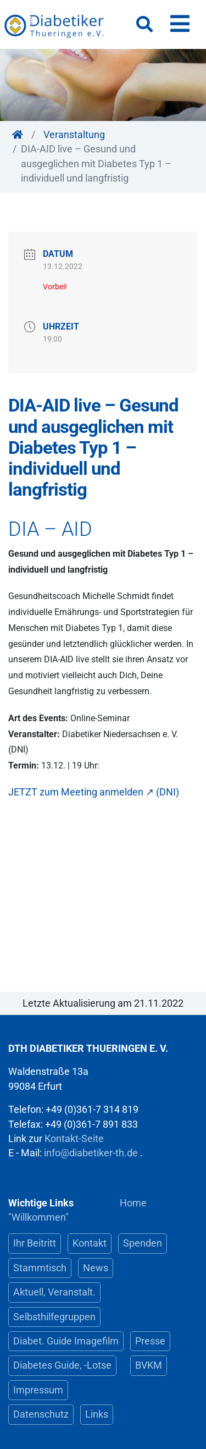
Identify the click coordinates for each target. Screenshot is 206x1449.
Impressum (38, 1390)
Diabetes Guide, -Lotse (62, 1365)
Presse (150, 1341)
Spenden (142, 1243)
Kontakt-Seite (74, 1138)
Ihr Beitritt (34, 1243)
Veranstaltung (74, 134)
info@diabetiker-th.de (91, 1153)
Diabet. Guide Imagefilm (66, 1341)
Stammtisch (39, 1268)
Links (96, 1414)
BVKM (148, 1365)
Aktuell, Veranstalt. (54, 1292)
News (95, 1268)
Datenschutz (41, 1414)
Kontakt (90, 1243)
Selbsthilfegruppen (54, 1316)
